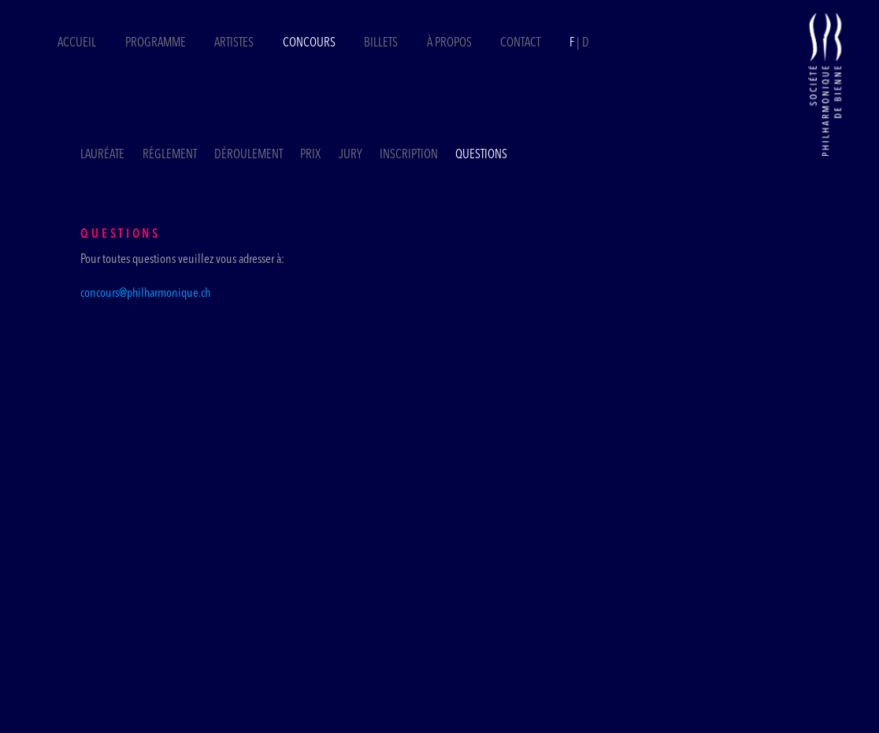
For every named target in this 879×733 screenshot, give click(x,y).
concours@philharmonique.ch (145, 293)
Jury (350, 155)
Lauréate (102, 155)
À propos (449, 43)
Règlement (170, 155)
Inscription (409, 155)
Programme (155, 43)
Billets (382, 43)
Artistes (234, 43)
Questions (481, 155)
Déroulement (248, 155)
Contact (520, 43)
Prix (310, 155)
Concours (309, 43)
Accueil (76, 43)
